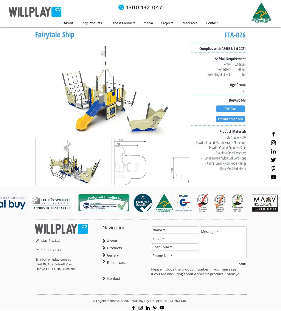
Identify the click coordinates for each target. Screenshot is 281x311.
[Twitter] (273, 160)
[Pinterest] (273, 168)
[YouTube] (273, 177)
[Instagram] (273, 142)
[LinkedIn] (273, 151)
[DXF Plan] (230, 108)
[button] (148, 23)
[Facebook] (273, 134)
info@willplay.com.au (55, 259)
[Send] (242, 264)
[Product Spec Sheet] (230, 119)
